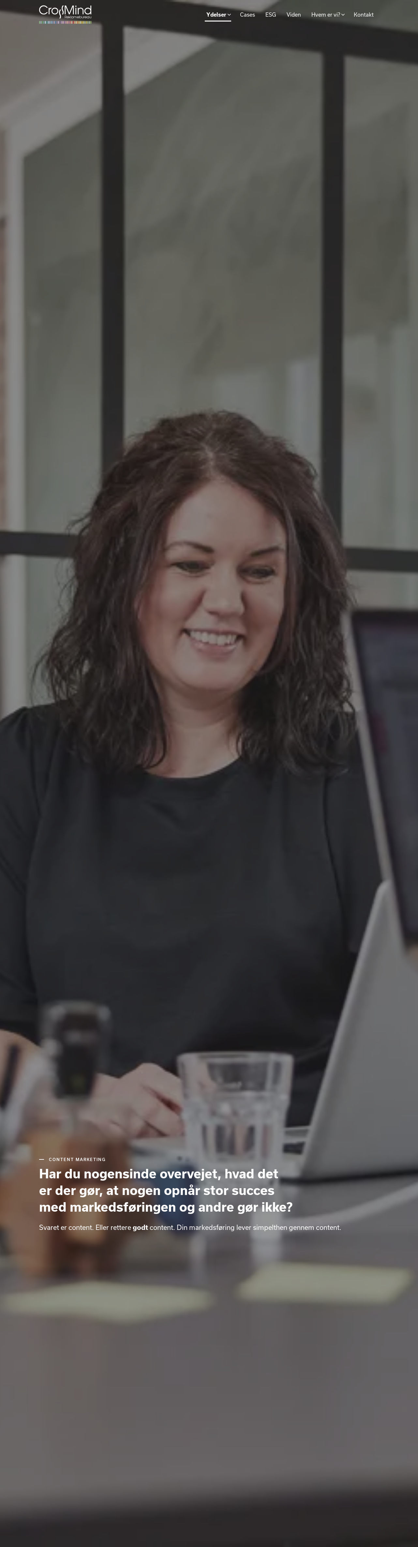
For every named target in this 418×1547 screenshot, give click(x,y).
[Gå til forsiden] (65, 14)
